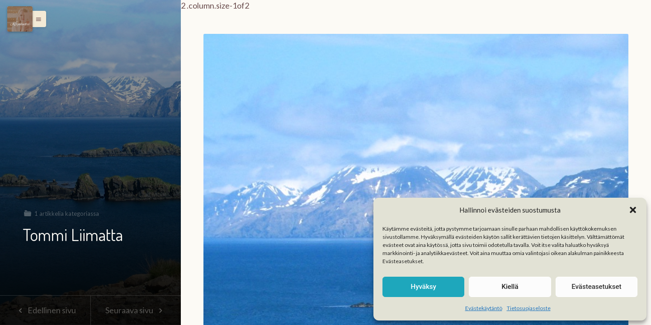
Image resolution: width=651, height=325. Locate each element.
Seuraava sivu (135, 310)
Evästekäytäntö (483, 308)
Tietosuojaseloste (529, 308)
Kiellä (509, 287)
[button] (632, 209)
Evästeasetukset (596, 287)
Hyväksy (423, 287)
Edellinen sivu (44, 310)
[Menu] (20, 19)
